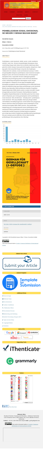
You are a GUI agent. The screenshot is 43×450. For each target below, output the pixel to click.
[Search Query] (18, 18)
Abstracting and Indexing (9, 314)
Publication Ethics (8, 308)
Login (26, 15)
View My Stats (13, 407)
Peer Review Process (8, 311)
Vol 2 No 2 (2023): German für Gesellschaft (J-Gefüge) (17, 26)
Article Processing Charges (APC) (11, 317)
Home (5, 12)
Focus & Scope (6, 296)
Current (12, 12)
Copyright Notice (7, 323)
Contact (35, 12)
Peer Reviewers (7, 302)
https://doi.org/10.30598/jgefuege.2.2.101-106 (17, 48)
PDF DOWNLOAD (9, 206)
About (27, 12)
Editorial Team (6, 299)
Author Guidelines (8, 305)
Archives (20, 12)
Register (19, 15)
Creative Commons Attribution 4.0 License (25, 425)
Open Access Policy (8, 320)
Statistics (5, 326)
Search (28, 18)
